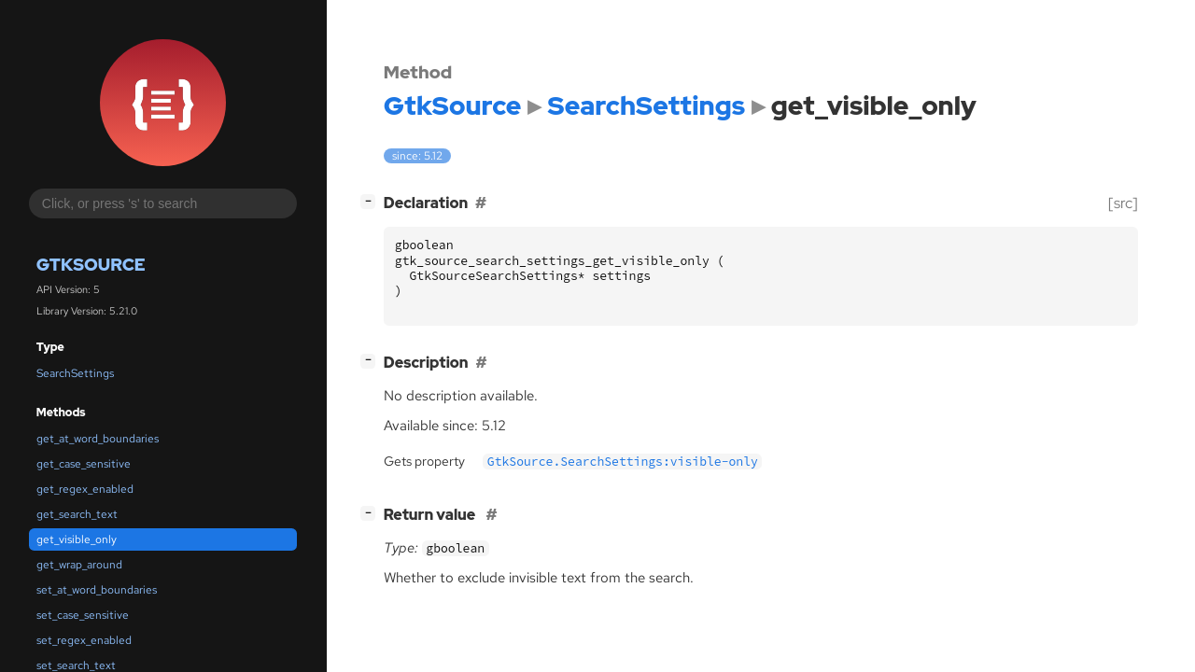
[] (371, 201)
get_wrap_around (79, 564)
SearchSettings (75, 373)
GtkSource (91, 264)
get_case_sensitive (83, 463)
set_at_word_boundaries (96, 589)
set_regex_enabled (84, 640)
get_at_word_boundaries (97, 438)
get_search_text (77, 514)
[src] (1123, 203)
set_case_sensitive (82, 615)
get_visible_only (76, 539)
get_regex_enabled (85, 489)
